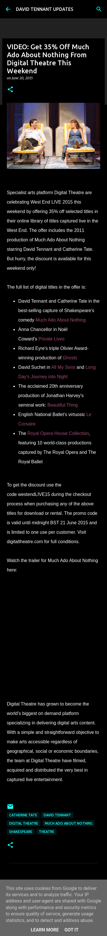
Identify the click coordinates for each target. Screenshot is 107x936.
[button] (10, 90)
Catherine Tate (23, 815)
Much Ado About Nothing (68, 823)
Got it (71, 930)
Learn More (45, 930)
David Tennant (57, 815)
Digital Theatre (23, 823)
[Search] (99, 9)
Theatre (46, 831)
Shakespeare (20, 831)
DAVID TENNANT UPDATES (44, 9)
